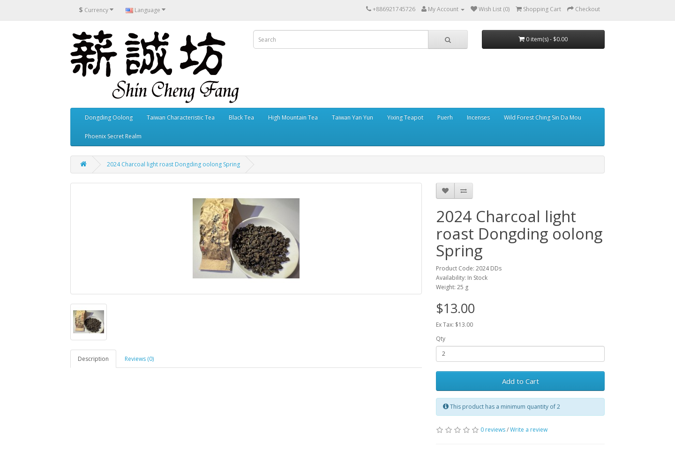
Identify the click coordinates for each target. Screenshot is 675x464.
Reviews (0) (139, 359)
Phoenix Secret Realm (113, 136)
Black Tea (241, 117)
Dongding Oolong (109, 117)
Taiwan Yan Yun (352, 117)
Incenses (478, 117)
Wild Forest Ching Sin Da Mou (542, 117)
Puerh (445, 117)
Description (93, 359)
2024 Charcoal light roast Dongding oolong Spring (173, 164)
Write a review (529, 430)
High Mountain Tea (293, 117)
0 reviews (492, 430)
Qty (440, 339)
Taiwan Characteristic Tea (181, 117)
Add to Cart (520, 381)
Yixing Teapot (405, 117)
